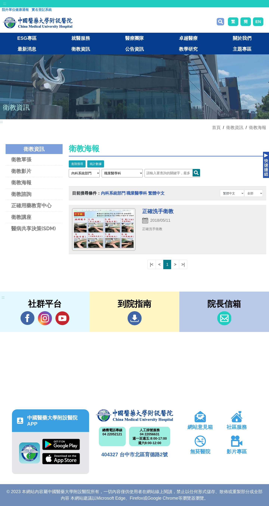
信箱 (224, 318)
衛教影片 (21, 171)
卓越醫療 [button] (188, 38)
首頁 (216, 127)
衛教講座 (21, 217)
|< (151, 264)
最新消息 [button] (27, 49)
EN (258, 21)
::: (4, 3)
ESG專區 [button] (26, 38)
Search (196, 172)
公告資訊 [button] (134, 49)
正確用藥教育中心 (31, 205)
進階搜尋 (77, 163)
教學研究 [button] (188, 49)
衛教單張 (21, 159)
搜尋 (220, 21)
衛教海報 (257, 127)
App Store (61, 458)
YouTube (62, 318)
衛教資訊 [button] (80, 49)
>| (183, 264)
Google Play (61, 444)
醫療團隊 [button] (134, 38)
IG (45, 318)
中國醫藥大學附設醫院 (134, 415)
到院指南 (135, 318)
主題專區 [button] (242, 49)
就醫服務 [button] (80, 38)
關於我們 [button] (242, 38)
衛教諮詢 (21, 194)
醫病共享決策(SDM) (33, 228)
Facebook (28, 318)
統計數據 (96, 163)
